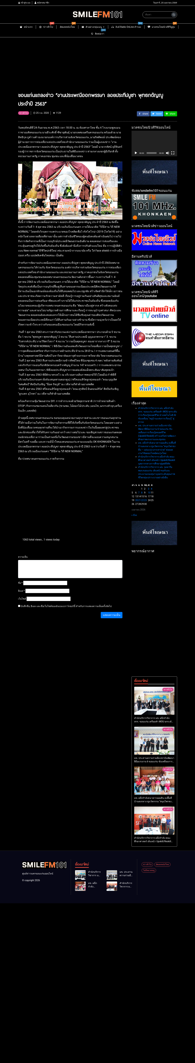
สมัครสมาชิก (41, 2)
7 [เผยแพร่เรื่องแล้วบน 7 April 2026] (138, 492)
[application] (154, 143)
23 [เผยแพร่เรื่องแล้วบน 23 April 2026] (145, 500)
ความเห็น (23, 557)
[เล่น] (136, 153)
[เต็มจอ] (172, 153)
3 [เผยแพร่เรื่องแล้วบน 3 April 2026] (148, 489)
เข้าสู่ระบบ (24, 2)
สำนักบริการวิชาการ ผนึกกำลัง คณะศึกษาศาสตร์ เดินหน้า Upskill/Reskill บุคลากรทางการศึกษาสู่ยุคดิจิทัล (156, 460)
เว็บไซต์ (22, 598)
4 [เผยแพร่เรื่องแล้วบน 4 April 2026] (151, 489)
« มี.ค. (134, 515)
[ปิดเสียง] (167, 153)
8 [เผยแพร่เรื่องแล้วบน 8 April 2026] (141, 492)
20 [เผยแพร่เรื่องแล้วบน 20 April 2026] (136, 500)
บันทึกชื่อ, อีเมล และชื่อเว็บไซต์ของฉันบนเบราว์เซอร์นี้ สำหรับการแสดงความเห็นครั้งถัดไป (66, 606)
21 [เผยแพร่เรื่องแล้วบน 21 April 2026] (139, 500)
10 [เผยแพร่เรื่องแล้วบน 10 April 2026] (149, 492)
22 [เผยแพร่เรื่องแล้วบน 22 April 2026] (142, 500)
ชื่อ (20, 583)
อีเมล (21, 591)
